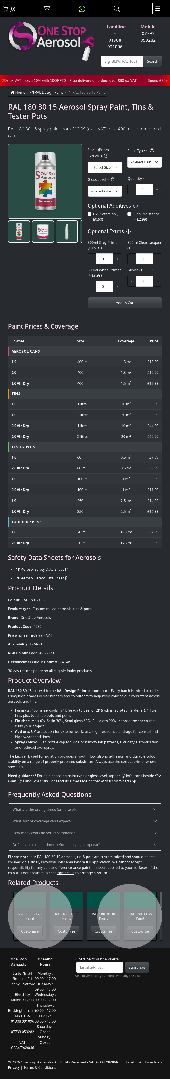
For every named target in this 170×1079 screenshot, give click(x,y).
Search (152, 61)
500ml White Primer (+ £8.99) (104, 273)
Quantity (136, 178)
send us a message (71, 781)
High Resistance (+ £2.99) (146, 217)
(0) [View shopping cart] (9, 8)
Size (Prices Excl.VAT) (99, 153)
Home (18, 92)
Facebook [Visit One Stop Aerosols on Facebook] (134, 1062)
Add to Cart (125, 302)
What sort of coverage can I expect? (42, 821)
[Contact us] (47, 9)
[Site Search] (122, 61)
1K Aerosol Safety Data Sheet (40, 569)
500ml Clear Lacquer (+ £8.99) (145, 245)
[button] (19, 231)
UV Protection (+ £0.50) (106, 217)
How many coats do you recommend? (44, 832)
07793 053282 (148, 36)
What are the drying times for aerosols (44, 809)
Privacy (14, 1067)
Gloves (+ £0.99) (141, 270)
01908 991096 (115, 43)
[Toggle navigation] (158, 8)
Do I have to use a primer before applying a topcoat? (56, 844)
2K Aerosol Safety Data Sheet (40, 578)
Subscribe (137, 967)
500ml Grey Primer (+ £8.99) (103, 245)
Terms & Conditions (40, 1067)
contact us (65, 872)
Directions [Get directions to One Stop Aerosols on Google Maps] (153, 1062)
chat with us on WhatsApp (114, 781)
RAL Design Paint (46, 92)
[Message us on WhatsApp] (82, 9)
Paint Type (141, 150)
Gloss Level (102, 179)
